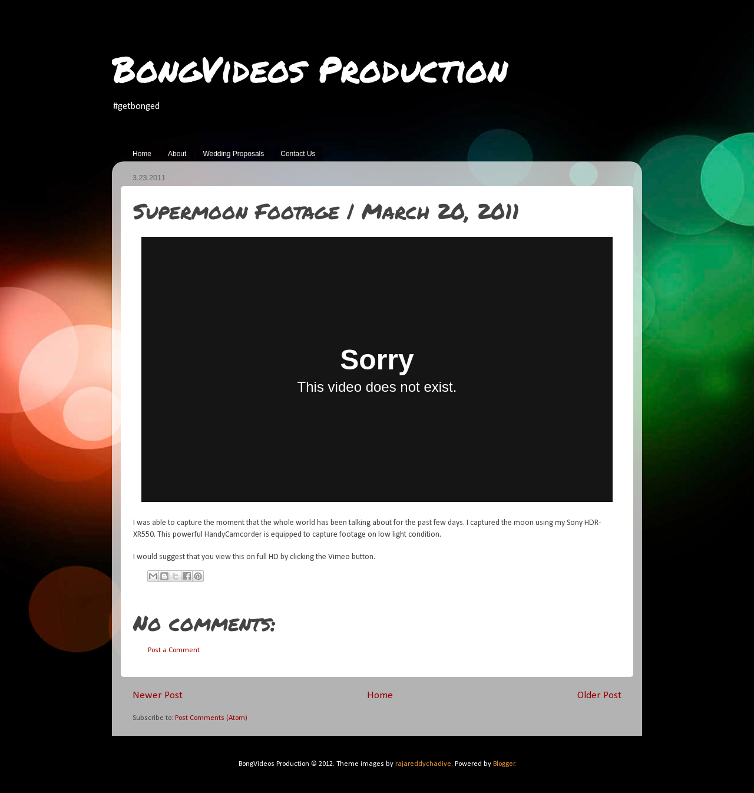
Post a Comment (174, 650)
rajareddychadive (423, 764)
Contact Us (297, 154)
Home (142, 154)
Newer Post (158, 695)
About (177, 154)
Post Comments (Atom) (211, 718)
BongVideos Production (310, 68)
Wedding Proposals (233, 154)
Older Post (599, 695)
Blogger (504, 764)
